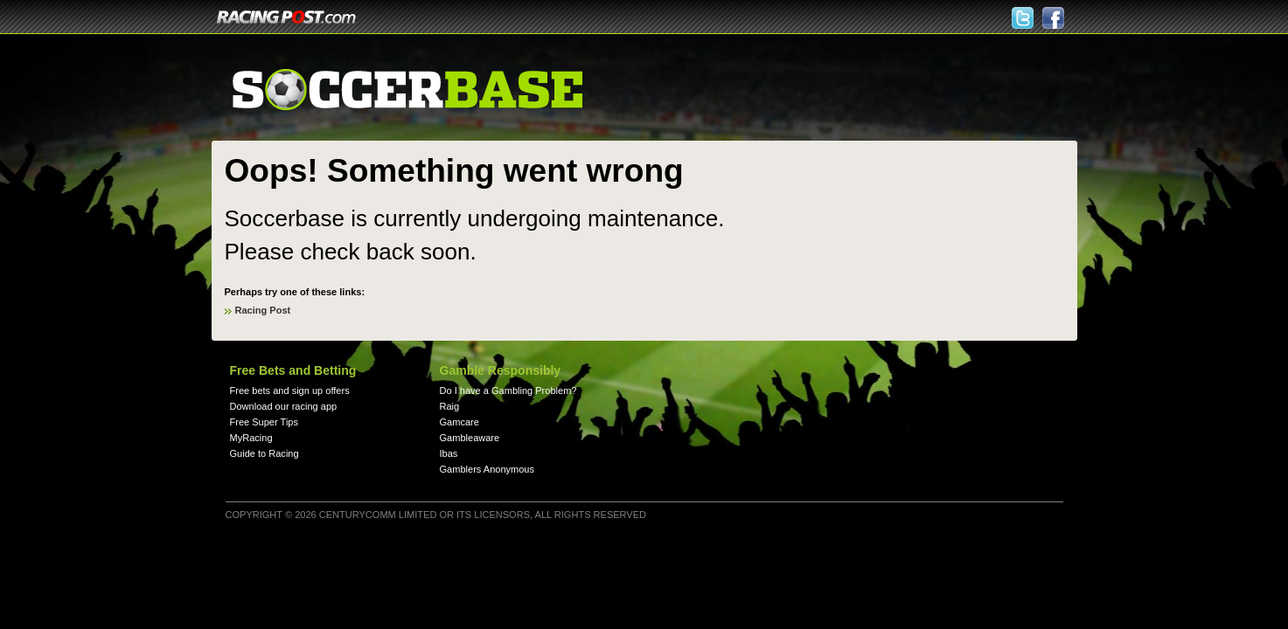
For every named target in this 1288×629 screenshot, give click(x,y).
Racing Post (263, 310)
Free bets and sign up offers (290, 390)
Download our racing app (284, 406)
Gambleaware (470, 437)
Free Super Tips (264, 422)
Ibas (449, 453)
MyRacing (251, 437)
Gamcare (459, 422)
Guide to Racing (264, 453)
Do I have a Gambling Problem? (508, 390)
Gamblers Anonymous (487, 469)
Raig (450, 406)
